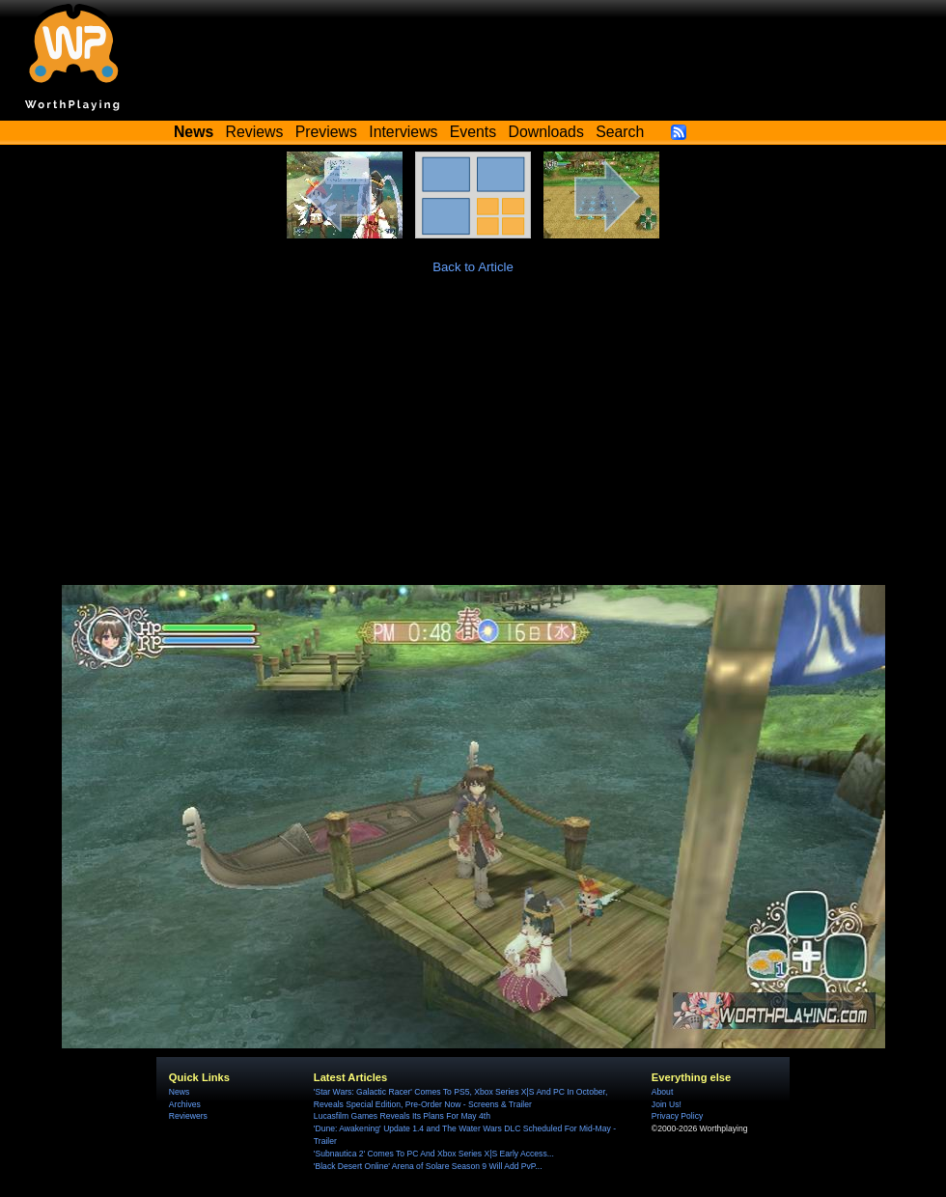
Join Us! (667, 1104)
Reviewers (188, 1116)
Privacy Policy (677, 1116)
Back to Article (473, 267)
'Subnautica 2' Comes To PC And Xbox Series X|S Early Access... (434, 1153)
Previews (326, 132)
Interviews (403, 132)
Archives (185, 1104)
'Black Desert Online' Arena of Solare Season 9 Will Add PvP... (428, 1166)
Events (473, 132)
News (179, 1092)
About (662, 1092)
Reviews (255, 132)
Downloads (546, 132)
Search (620, 132)
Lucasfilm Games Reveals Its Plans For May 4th (402, 1116)
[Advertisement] (473, 440)
